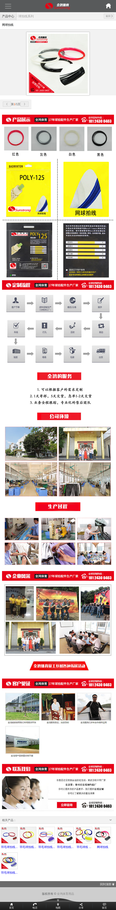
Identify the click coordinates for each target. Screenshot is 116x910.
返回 (109, 16)
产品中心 (8, 16)
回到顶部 (105, 884)
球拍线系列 (26, 16)
